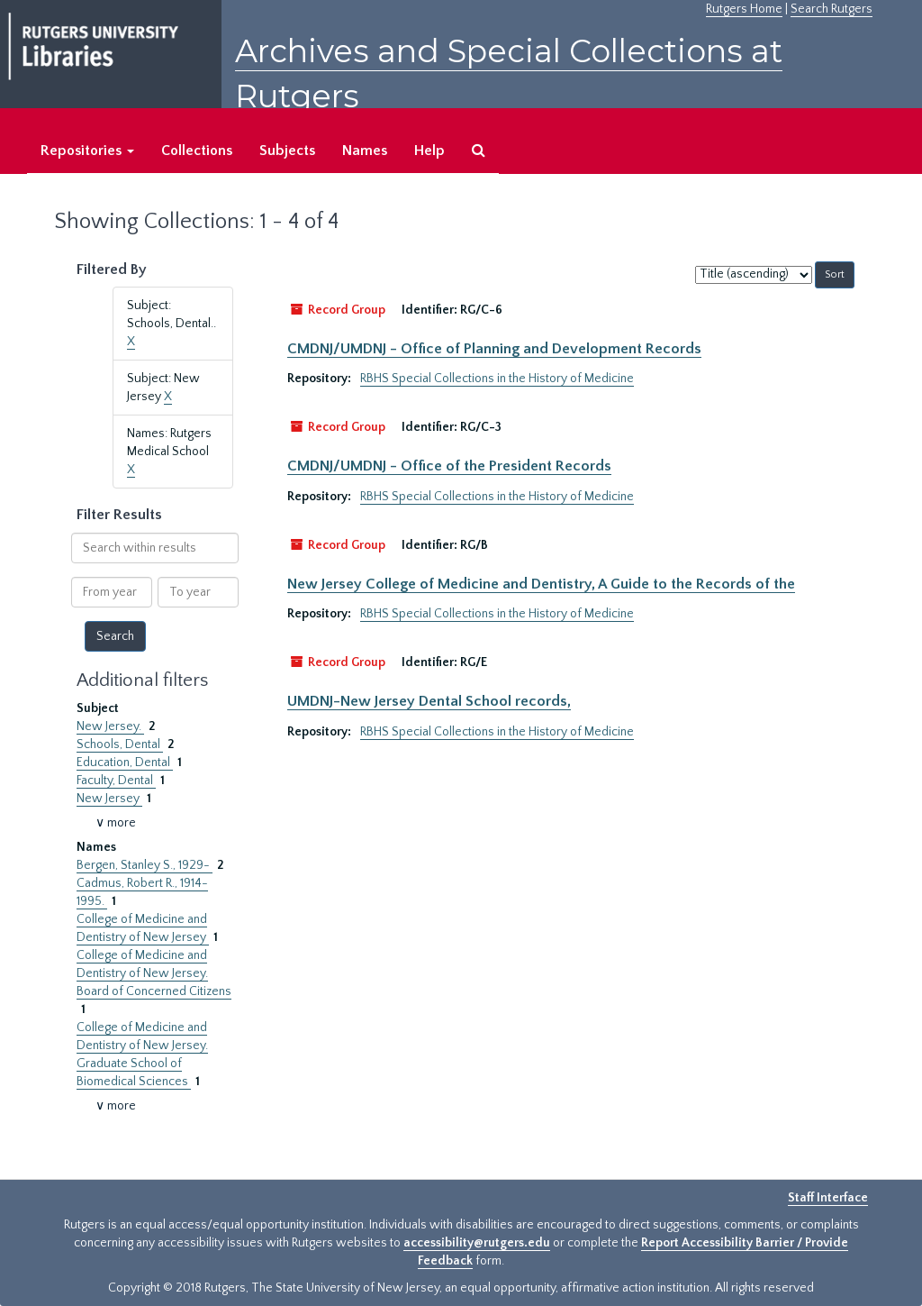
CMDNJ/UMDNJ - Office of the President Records (449, 466)
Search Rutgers (831, 9)
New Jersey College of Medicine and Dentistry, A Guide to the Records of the (541, 584)
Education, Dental (125, 762)
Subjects (287, 150)
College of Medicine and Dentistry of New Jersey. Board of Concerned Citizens (154, 973)
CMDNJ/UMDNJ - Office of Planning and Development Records (494, 349)
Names (364, 150)
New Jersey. (110, 726)
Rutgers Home (744, 9)
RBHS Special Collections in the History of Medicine (497, 378)
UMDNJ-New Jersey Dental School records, (429, 701)
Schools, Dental (120, 744)
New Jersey (109, 798)
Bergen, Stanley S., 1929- (144, 865)
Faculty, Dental (116, 780)
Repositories (87, 150)
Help (429, 150)
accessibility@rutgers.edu (476, 1243)
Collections (196, 150)
